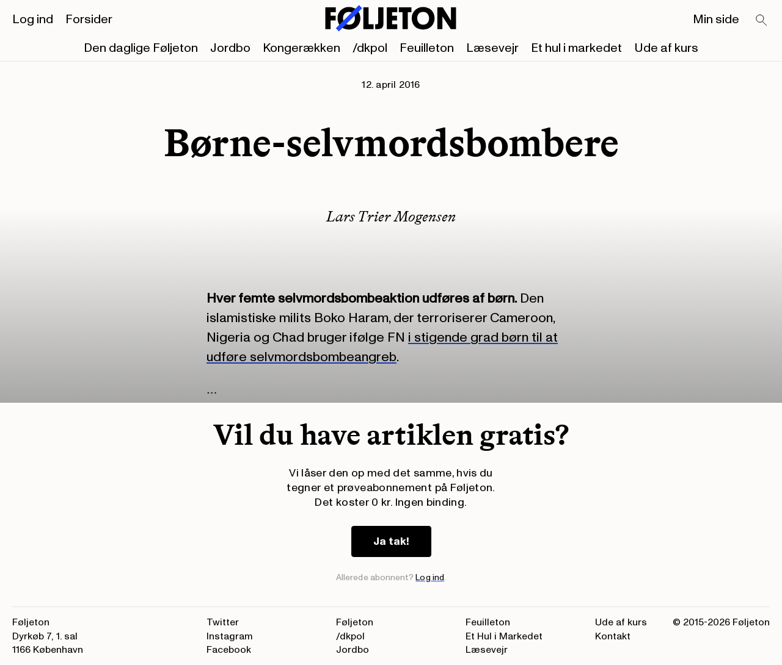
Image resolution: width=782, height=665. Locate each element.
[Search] (762, 21)
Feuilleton (427, 48)
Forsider (88, 19)
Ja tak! (391, 541)
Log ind (32, 19)
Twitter (222, 622)
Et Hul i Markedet (504, 636)
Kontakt (612, 636)
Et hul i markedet (576, 48)
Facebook (228, 649)
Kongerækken (301, 48)
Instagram (229, 636)
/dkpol (370, 48)
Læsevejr (492, 48)
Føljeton (354, 622)
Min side (716, 19)
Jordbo (230, 48)
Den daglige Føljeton (141, 48)
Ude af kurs (666, 48)
